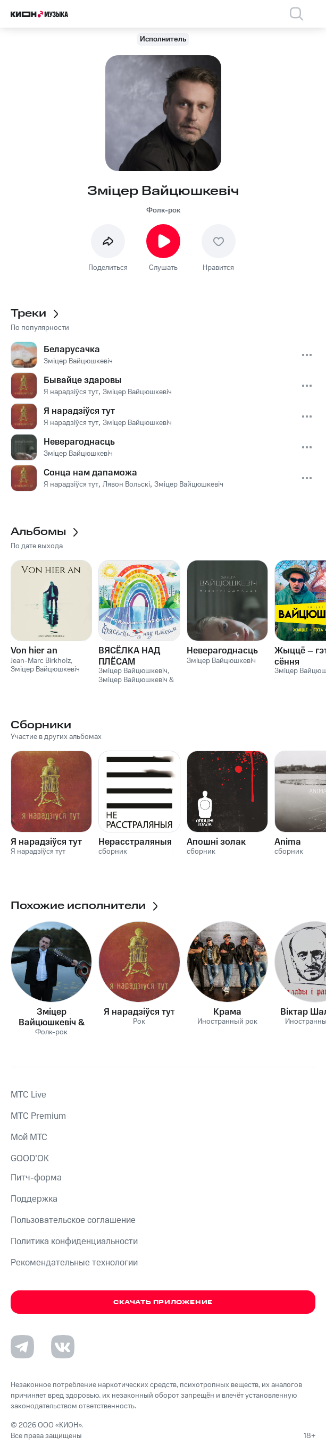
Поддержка (34, 1199)
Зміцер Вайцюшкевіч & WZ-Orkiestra (52, 1017)
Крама (227, 1012)
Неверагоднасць (222, 650)
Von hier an (34, 650)
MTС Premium (38, 1116)
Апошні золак (216, 842)
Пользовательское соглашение (73, 1220)
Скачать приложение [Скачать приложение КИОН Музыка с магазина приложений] (163, 1302)
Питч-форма (36, 1177)
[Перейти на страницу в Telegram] (22, 1346)
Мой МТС (29, 1137)
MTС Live (28, 1095)
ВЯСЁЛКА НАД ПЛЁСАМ (129, 656)
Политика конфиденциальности (74, 1241)
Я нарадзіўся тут (46, 842)
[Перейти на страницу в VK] (62, 1346)
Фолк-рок (163, 210)
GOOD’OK (30, 1158)
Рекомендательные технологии (74, 1262)
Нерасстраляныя (135, 842)
